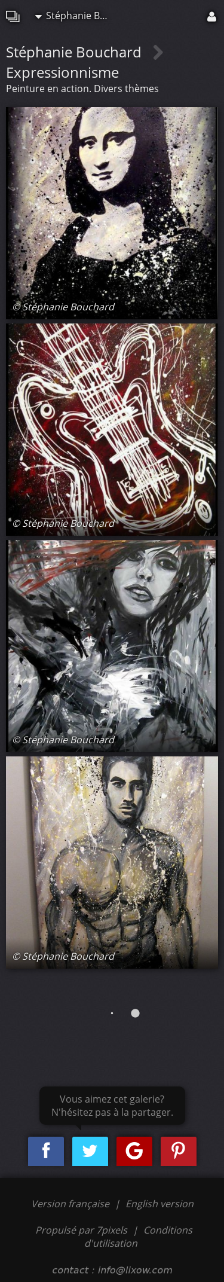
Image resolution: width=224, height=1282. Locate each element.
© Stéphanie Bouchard (63, 306)
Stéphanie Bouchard (77, 15)
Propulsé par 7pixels (81, 1230)
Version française (71, 1203)
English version (159, 1203)
